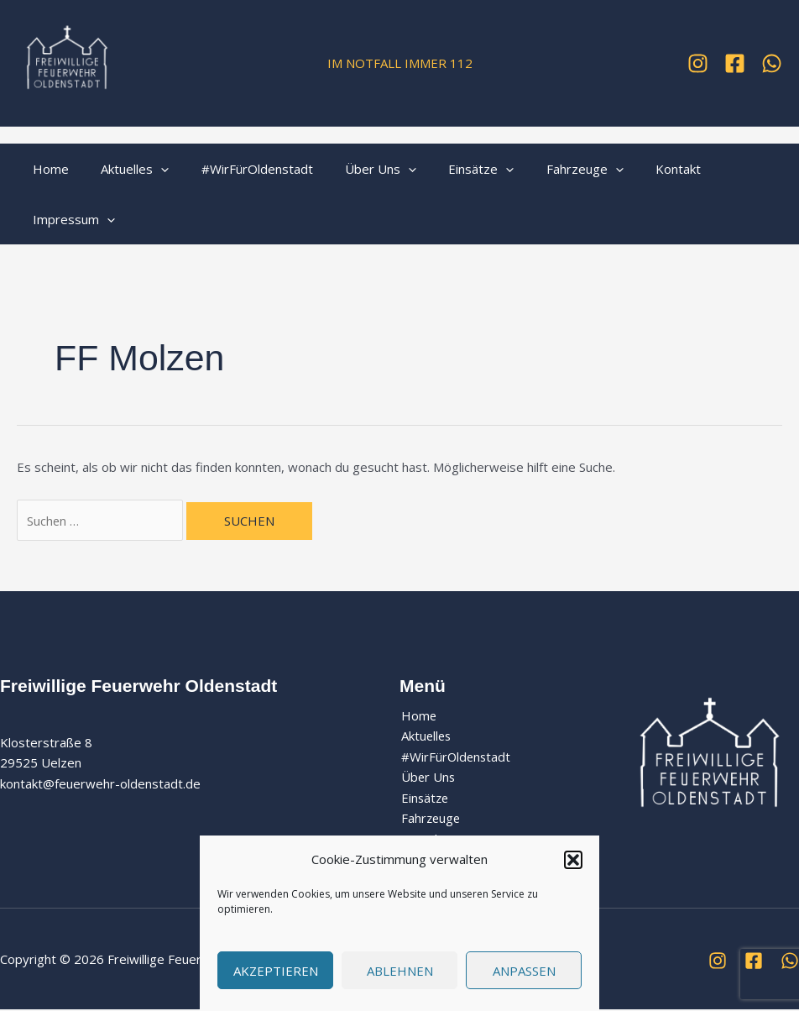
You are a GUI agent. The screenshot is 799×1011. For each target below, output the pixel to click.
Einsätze (450, 169)
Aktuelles (125, 169)
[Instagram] (697, 63)
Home (47, 168)
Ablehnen (400, 970)
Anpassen (524, 970)
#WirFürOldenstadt (239, 168)
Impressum (70, 219)
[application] (151, 169)
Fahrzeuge (546, 169)
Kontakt (632, 168)
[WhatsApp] (771, 63)
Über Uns (356, 169)
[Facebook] (734, 63)
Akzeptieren (275, 970)
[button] (573, 859)
